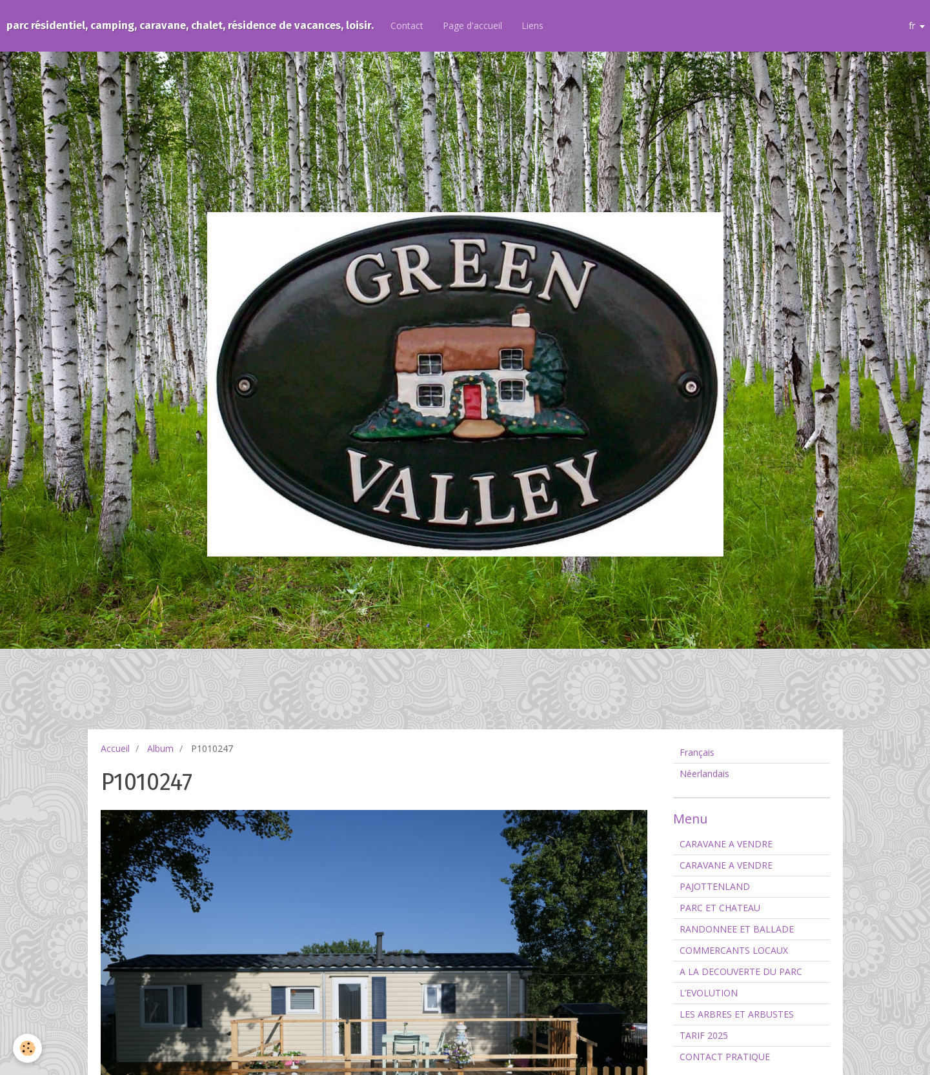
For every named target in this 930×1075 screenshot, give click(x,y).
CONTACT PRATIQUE (725, 1056)
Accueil (115, 748)
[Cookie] (27, 1048)
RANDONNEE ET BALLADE (737, 929)
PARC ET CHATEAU (720, 908)
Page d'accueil (472, 25)
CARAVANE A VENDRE (726, 844)
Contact (406, 25)
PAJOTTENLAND (715, 886)
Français (697, 752)
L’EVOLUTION (709, 993)
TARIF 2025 (704, 1035)
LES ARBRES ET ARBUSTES (737, 1014)
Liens (532, 25)
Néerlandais (704, 773)
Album (160, 748)
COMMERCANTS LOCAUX (734, 950)
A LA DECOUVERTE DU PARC (741, 971)
